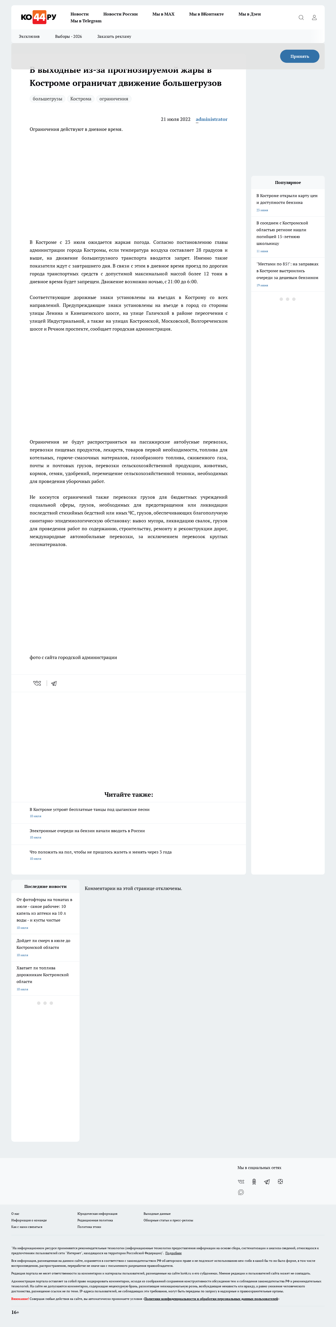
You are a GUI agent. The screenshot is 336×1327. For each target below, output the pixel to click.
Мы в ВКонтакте (206, 14)
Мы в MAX (164, 14)
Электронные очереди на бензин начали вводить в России (129, 834)
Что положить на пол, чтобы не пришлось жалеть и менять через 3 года (129, 855)
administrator (212, 119)
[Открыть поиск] (301, 17)
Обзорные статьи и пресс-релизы (168, 1220)
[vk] (37, 683)
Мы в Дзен (250, 14)
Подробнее (173, 1253)
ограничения (113, 98)
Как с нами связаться (26, 1227)
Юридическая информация (97, 1214)
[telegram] (55, 683)
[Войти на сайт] (314, 17)
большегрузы (47, 98)
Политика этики (89, 1227)
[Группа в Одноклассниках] (254, 1181)
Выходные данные (157, 1214)
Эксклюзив (29, 36)
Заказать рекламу (114, 36)
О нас (15, 1214)
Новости (80, 14)
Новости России (120, 14)
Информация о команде (29, 1220)
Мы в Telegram (86, 21)
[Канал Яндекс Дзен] (280, 1181)
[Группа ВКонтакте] (241, 1181)
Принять (300, 56)
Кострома (80, 98)
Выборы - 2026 (68, 36)
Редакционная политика (95, 1220)
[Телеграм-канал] (267, 1181)
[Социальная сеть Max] (241, 1192)
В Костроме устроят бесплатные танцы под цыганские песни (129, 813)
